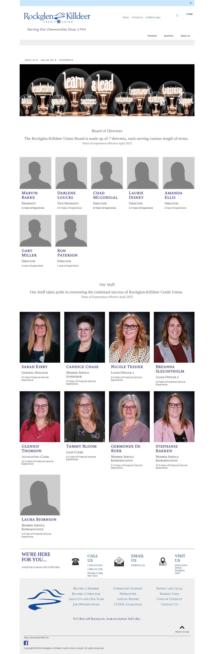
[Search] (177, 15)
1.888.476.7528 (94, 569)
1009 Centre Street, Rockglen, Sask (181, 569)
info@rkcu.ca (138, 565)
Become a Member (86, 588)
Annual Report (128, 599)
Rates (126, 17)
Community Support (127, 588)
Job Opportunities (86, 604)
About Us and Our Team (86, 599)
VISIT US (180, 558)
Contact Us (137, 17)
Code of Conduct (169, 599)
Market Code (169, 594)
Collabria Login (153, 17)
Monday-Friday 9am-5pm (95, 574)
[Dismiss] (191, 3)
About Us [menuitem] (185, 35)
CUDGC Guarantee (128, 604)
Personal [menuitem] (152, 35)
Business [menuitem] (168, 35)
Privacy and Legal (169, 588)
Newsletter (127, 594)
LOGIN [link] (189, 14)
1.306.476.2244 (94, 565)
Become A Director (86, 594)
